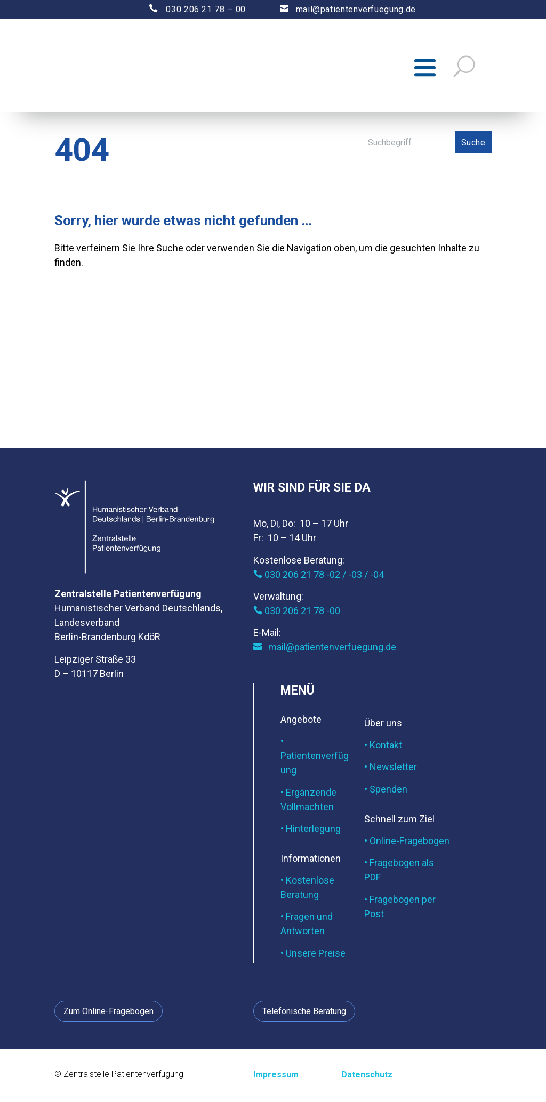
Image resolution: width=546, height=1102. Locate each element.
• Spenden (385, 791)
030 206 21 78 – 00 (188, 9)
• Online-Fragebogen (406, 842)
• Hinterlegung (310, 830)
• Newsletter (390, 769)
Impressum (276, 1077)
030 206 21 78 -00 (296, 612)
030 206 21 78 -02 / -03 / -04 (318, 576)
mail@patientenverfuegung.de (338, 9)
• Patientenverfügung (314, 758)
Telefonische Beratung (304, 1013)
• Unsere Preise (313, 955)
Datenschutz (366, 1077)
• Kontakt (383, 747)
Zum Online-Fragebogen (108, 1013)
